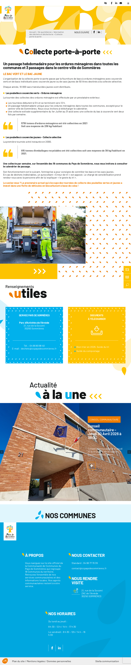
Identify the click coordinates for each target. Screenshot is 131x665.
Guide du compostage (88, 350)
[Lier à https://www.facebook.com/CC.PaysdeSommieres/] (111, 3)
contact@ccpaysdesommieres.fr (89, 568)
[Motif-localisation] (76, 589)
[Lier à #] (105, 3)
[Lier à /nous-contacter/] (120, 3)
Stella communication (107, 661)
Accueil (32, 32)
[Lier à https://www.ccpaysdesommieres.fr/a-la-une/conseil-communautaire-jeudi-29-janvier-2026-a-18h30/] (91, 466)
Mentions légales (36, 661)
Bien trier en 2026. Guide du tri (92, 346)
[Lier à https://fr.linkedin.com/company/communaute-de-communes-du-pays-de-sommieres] (116, 3)
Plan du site (18, 661)
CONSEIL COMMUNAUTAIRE (104, 419)
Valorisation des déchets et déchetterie (46, 33)
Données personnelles (59, 661)
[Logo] (8, 4)
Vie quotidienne (45, 32)
